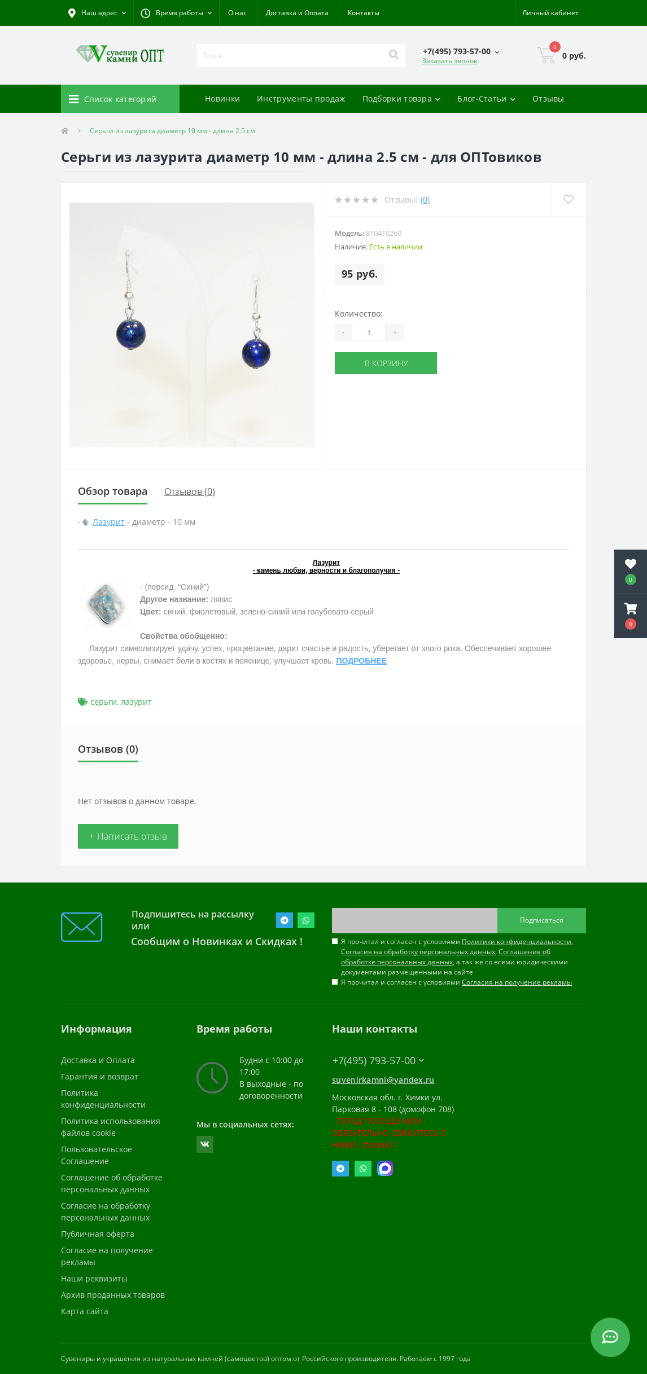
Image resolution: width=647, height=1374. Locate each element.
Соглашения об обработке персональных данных (445, 957)
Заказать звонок (449, 60)
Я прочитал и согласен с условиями (456, 982)
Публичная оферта (97, 1233)
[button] (176, 13)
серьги (103, 701)
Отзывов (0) (189, 491)
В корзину (386, 363)
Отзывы (548, 98)
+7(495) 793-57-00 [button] (378, 1060)
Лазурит (109, 521)
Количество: (359, 313)
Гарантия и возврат (99, 1076)
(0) (425, 199)
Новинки (222, 98)
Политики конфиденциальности (516, 941)
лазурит (136, 701)
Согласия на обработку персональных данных (418, 951)
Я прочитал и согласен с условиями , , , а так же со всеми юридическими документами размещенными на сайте (457, 957)
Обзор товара (112, 491)
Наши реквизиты (94, 1278)
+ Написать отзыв (128, 836)
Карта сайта (84, 1311)
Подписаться (541, 920)
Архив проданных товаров (113, 1294)
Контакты (363, 12)
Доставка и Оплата (297, 12)
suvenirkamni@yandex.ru (383, 1079)
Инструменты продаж (301, 98)
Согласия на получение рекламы (517, 982)
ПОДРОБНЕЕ (361, 660)
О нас (237, 12)
